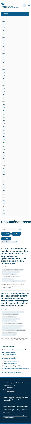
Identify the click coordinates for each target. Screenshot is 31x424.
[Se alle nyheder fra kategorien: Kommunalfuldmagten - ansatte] (9, 321)
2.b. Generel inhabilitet (9, 354)
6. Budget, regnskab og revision (11, 366)
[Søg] (11, 229)
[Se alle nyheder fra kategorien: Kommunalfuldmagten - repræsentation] (11, 271)
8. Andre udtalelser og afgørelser (12, 372)
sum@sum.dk (10, 391)
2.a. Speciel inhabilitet (8, 352)
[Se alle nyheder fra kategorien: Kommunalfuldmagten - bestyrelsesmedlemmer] (12, 323)
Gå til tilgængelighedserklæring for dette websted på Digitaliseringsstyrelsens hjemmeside (16, 398)
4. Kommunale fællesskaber (10, 361)
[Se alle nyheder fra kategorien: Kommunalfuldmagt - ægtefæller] (9, 274)
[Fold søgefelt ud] (24, 5)
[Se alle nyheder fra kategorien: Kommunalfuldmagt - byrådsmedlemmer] (11, 276)
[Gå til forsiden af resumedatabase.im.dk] (9, 5)
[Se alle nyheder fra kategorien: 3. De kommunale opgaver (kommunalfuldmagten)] (13, 269)
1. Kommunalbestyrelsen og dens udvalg (14, 349)
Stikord (16, 233)
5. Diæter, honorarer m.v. (9, 363)
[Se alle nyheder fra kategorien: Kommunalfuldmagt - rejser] (8, 278)
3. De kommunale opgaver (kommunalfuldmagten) (10, 357)
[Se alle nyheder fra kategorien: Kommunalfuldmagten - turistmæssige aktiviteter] (12, 325)
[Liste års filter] (6, 238)
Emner (6, 233)
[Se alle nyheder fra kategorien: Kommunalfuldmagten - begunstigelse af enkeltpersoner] (14, 281)
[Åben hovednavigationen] (29, 5)
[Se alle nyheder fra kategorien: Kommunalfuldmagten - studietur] (9, 316)
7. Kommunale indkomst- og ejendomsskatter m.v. (15, 369)
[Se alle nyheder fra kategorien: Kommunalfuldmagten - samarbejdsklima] (11, 318)
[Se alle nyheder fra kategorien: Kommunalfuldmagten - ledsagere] (10, 332)
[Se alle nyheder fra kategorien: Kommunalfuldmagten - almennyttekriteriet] (11, 328)
